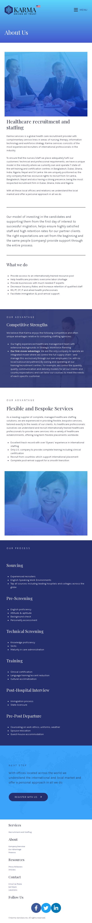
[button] (28, 797)
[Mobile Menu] (80, 10)
